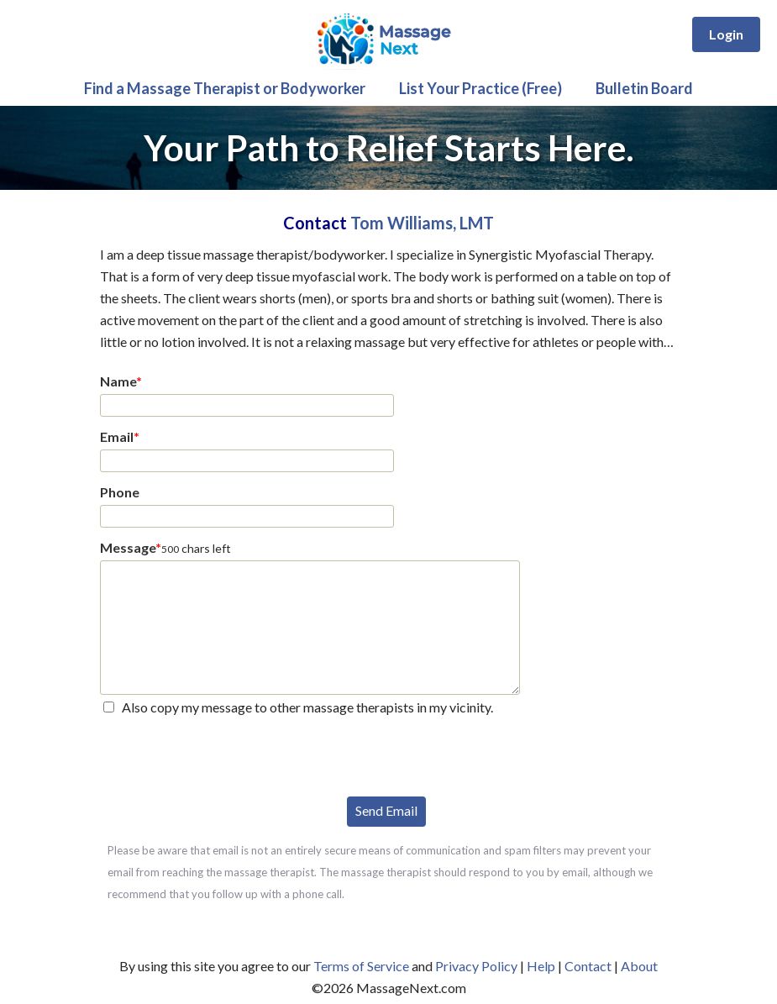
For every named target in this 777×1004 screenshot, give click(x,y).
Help (541, 966)
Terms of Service (361, 966)
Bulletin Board (644, 88)
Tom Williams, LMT (422, 223)
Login (726, 34)
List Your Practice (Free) (480, 88)
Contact (588, 966)
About (639, 966)
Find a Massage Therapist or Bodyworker (224, 88)
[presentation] (227, 754)
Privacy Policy (476, 966)
